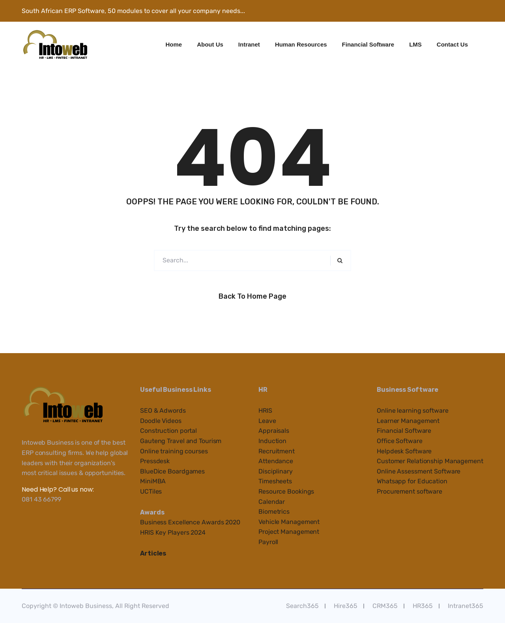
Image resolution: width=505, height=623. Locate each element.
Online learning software (413, 410)
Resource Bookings (286, 491)
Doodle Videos (160, 421)
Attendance (275, 461)
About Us (210, 44)
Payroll (268, 542)
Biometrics (274, 511)
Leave (267, 421)
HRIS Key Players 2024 (173, 532)
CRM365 (385, 606)
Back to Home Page (252, 296)
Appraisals (273, 430)
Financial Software (368, 44)
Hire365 (345, 606)
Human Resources (301, 44)
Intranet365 (465, 606)
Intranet (249, 44)
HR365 (423, 606)
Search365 (302, 606)
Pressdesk (155, 461)
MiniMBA (153, 481)
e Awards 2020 (218, 522)
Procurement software (409, 491)
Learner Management (408, 421)
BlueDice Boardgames (172, 471)
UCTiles (151, 491)
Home (174, 44)
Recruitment (276, 451)
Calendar (271, 501)
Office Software (400, 441)
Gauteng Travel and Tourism (180, 441)
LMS (415, 44)
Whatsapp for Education (412, 481)
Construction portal (168, 430)
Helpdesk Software (404, 451)
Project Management (288, 531)
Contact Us (452, 44)
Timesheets (275, 481)
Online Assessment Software (418, 471)
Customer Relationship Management (430, 461)
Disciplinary (275, 471)
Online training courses (174, 451)
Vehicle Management (289, 522)
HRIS (265, 410)
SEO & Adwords (163, 410)
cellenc (186, 522)
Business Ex (158, 522)
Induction (272, 441)
